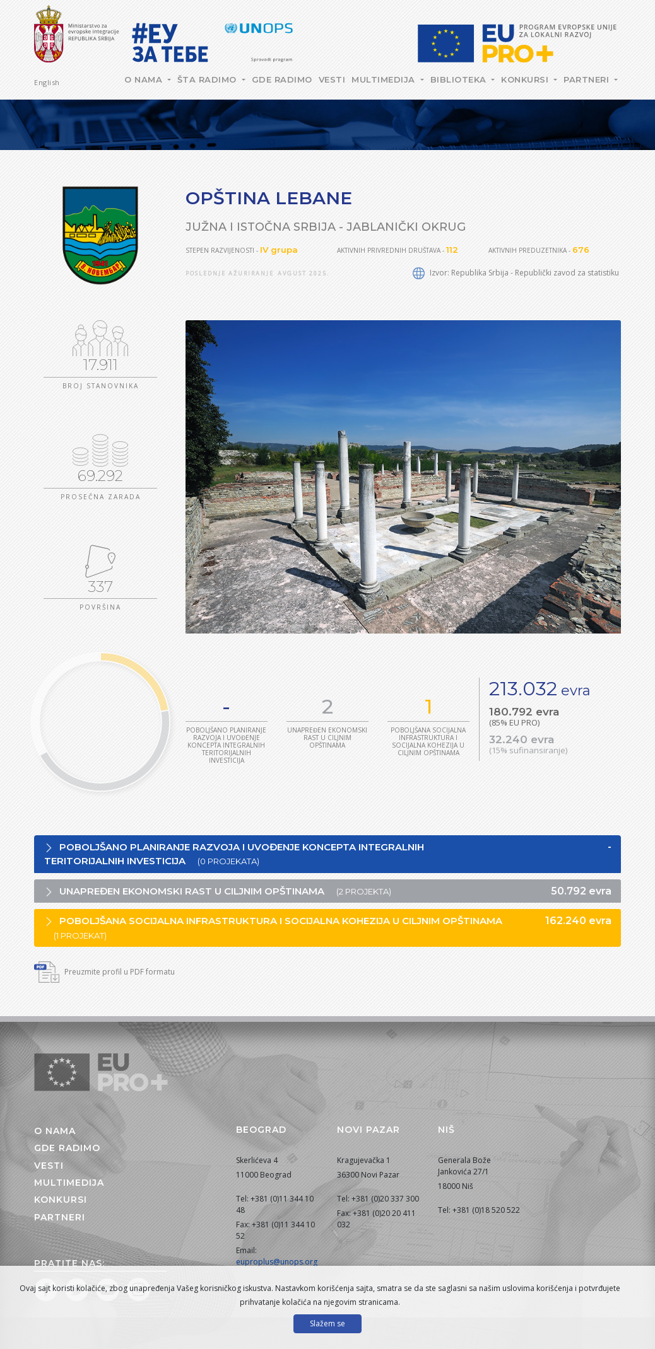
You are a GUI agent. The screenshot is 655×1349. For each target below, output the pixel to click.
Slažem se (327, 1323)
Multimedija (384, 79)
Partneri (588, 79)
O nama (144, 79)
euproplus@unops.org (276, 1261)
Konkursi (526, 79)
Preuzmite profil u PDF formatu (104, 971)
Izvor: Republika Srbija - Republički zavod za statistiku (516, 272)
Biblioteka (460, 79)
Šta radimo (208, 79)
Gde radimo (282, 79)
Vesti (332, 79)
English (47, 82)
